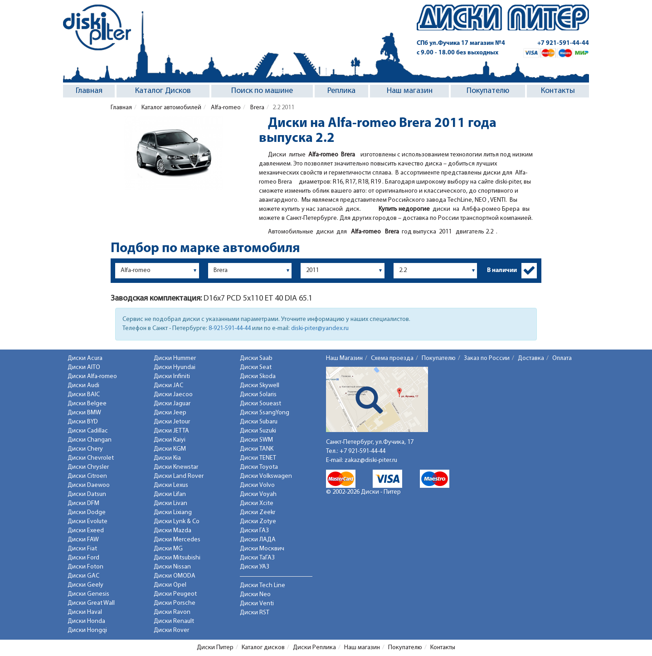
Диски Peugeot (175, 594)
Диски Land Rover (179, 476)
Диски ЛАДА (258, 539)
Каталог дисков (263, 647)
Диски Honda (86, 621)
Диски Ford (83, 557)
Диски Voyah (258, 494)
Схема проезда (392, 358)
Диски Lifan (170, 494)
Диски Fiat (82, 548)
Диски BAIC (84, 394)
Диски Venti (257, 603)
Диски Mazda (172, 530)
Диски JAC (168, 385)
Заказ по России (487, 358)
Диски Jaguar (172, 403)
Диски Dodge (87, 512)
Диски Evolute (87, 521)
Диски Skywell (259, 385)
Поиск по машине (262, 91)
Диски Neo (255, 594)
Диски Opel (170, 585)
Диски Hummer (175, 358)
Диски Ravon (172, 612)
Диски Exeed (86, 530)
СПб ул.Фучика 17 (461, 43)
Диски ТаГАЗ (257, 557)
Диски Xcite (256, 503)
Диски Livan (170, 503)
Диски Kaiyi (169, 440)
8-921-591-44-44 (230, 328)
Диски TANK (256, 449)
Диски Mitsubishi (177, 557)
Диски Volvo (257, 485)
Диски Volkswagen (266, 476)
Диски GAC (83, 576)
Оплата (562, 358)
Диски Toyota (259, 467)
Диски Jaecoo (173, 394)
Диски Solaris (258, 394)
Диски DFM (83, 503)
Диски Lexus (171, 485)
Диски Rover (171, 630)
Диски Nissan (172, 567)
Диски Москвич (262, 548)
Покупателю (488, 91)
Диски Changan (90, 440)
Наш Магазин (344, 358)
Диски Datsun (87, 494)
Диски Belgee (87, 403)
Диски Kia (167, 458)
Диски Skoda (258, 376)
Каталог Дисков (163, 91)
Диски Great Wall (91, 603)
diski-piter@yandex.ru (320, 328)
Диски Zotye (258, 521)
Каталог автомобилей (170, 107)
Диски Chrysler (88, 467)
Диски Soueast (260, 403)
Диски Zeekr (257, 512)
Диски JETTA (171, 431)
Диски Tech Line (262, 585)
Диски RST (254, 612)
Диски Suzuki (258, 431)
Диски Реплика (314, 647)
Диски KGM (170, 449)
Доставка (531, 358)
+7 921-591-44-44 (563, 43)
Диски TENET (258, 458)
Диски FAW (83, 539)
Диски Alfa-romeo (92, 376)
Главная (89, 91)
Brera (256, 107)
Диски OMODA (174, 576)
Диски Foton (85, 567)
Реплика (341, 91)
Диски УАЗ (254, 567)
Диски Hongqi (87, 630)
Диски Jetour (172, 421)
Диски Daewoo (89, 485)
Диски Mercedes (177, 539)
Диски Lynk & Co (176, 521)
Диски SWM (256, 440)
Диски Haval (85, 612)
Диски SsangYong (264, 412)
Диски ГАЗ (254, 530)
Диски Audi (83, 385)
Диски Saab (256, 358)
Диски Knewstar (176, 467)
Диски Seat (256, 367)
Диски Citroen (87, 476)
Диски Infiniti (172, 376)
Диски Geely (85, 585)
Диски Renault (174, 621)
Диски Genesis (88, 594)
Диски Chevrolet (91, 458)
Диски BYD (83, 421)
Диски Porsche (174, 603)
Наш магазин (410, 91)
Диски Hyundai (174, 367)
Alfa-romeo (225, 107)
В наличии (502, 270)
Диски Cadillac (88, 431)
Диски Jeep (170, 412)
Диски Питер (215, 647)
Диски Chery (85, 449)
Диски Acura (85, 358)
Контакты (558, 91)
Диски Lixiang (173, 512)
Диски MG (168, 548)
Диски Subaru (258, 421)
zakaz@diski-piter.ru (371, 460)
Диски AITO (84, 367)
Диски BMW (84, 412)
